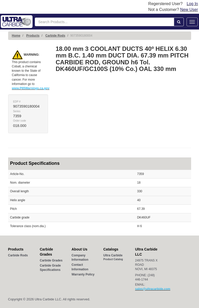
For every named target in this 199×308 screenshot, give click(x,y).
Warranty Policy (83, 274)
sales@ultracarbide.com (152, 289)
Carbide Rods (55, 35)
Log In (192, 4)
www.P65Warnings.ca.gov (31, 88)
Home (16, 35)
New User (189, 9)
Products (32, 35)
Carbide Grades (51, 260)
